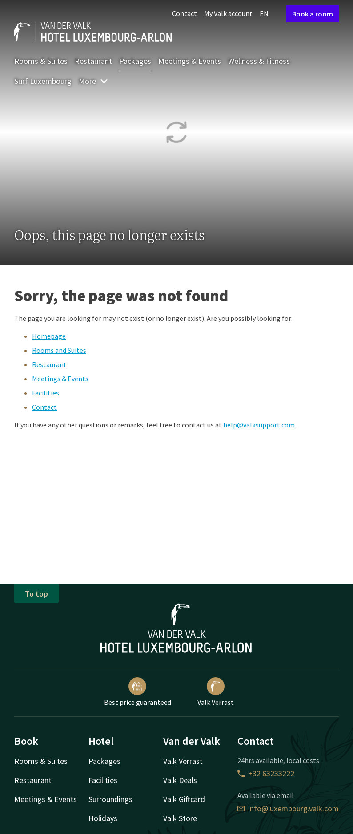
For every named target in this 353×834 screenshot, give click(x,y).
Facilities (45, 392)
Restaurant (93, 61)
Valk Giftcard (184, 799)
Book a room (312, 13)
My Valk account (228, 13)
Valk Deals (180, 780)
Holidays (102, 818)
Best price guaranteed (137, 692)
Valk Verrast (215, 692)
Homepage (49, 336)
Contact (184, 13)
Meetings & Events (189, 61)
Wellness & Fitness (259, 61)
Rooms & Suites (41, 61)
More (93, 81)
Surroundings (110, 799)
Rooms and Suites (59, 350)
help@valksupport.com (259, 424)
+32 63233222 (265, 773)
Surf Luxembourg (43, 81)
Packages (135, 61)
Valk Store (180, 818)
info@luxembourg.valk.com (288, 808)
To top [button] (36, 594)
